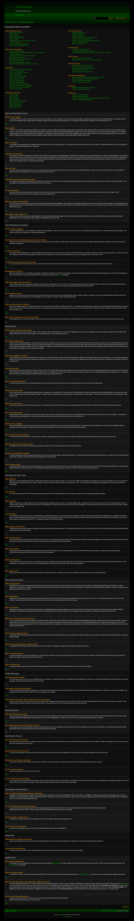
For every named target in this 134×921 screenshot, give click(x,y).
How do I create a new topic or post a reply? (20, 69)
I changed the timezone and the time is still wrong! (22, 55)
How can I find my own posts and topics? (82, 71)
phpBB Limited (56, 863)
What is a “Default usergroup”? (80, 42)
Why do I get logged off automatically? (19, 43)
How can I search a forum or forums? (81, 65)
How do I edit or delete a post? (17, 71)
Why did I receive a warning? (16, 82)
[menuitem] (23, 15)
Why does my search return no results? (82, 66)
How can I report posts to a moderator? (19, 83)
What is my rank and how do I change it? (19, 62)
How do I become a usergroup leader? (82, 39)
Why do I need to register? (16, 32)
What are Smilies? (14, 97)
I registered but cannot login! (16, 37)
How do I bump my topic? (15, 88)
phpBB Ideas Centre (84, 874)
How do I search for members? (80, 70)
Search (111, 18)
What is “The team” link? (78, 43)
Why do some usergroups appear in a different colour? (86, 40)
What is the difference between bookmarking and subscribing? (88, 77)
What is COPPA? (13, 34)
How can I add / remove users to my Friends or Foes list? (87, 59)
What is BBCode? (14, 94)
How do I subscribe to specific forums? (82, 80)
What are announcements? (16, 102)
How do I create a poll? (15, 74)
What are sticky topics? (15, 104)
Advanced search (121, 18)
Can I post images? (14, 99)
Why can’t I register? (14, 35)
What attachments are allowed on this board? (84, 87)
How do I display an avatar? (16, 60)
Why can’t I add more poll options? (18, 75)
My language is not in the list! (16, 57)
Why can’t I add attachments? (17, 80)
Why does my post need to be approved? (19, 87)
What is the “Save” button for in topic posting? (21, 85)
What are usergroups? (78, 35)
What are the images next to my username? (20, 59)
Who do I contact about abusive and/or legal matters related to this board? (91, 98)
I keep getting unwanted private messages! (83, 51)
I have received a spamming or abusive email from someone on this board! (91, 52)
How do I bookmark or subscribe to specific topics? (85, 78)
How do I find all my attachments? (81, 89)
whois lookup (124, 883)
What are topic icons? (15, 107)
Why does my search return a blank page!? (83, 68)
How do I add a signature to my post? (18, 72)
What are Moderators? (78, 34)
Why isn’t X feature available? (80, 96)
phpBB (61, 275)
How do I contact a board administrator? (82, 99)
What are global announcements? (18, 100)
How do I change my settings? (17, 51)
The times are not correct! (16, 54)
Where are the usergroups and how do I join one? (85, 37)
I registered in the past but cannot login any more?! (22, 40)
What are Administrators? (78, 32)
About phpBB (13, 865)
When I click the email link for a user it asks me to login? (23, 63)
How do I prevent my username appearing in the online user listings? (26, 52)
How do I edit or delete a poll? (17, 77)
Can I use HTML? (13, 96)
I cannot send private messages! (80, 49)
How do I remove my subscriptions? (81, 82)
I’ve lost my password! (15, 42)
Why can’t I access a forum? (16, 79)
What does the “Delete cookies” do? (18, 45)
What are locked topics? (15, 105)
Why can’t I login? (14, 39)
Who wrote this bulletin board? (80, 94)
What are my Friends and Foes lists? (81, 58)
